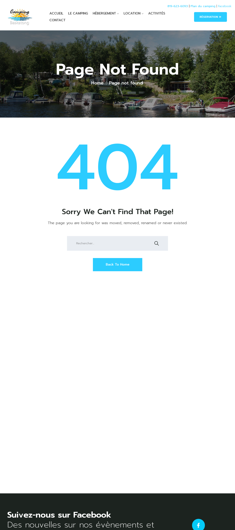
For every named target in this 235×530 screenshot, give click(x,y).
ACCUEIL (56, 13)
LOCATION (132, 13)
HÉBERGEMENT (104, 13)
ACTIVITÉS (156, 13)
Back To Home (117, 264)
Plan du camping (203, 6)
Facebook (224, 6)
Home (97, 83)
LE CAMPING (78, 13)
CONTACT (57, 20)
